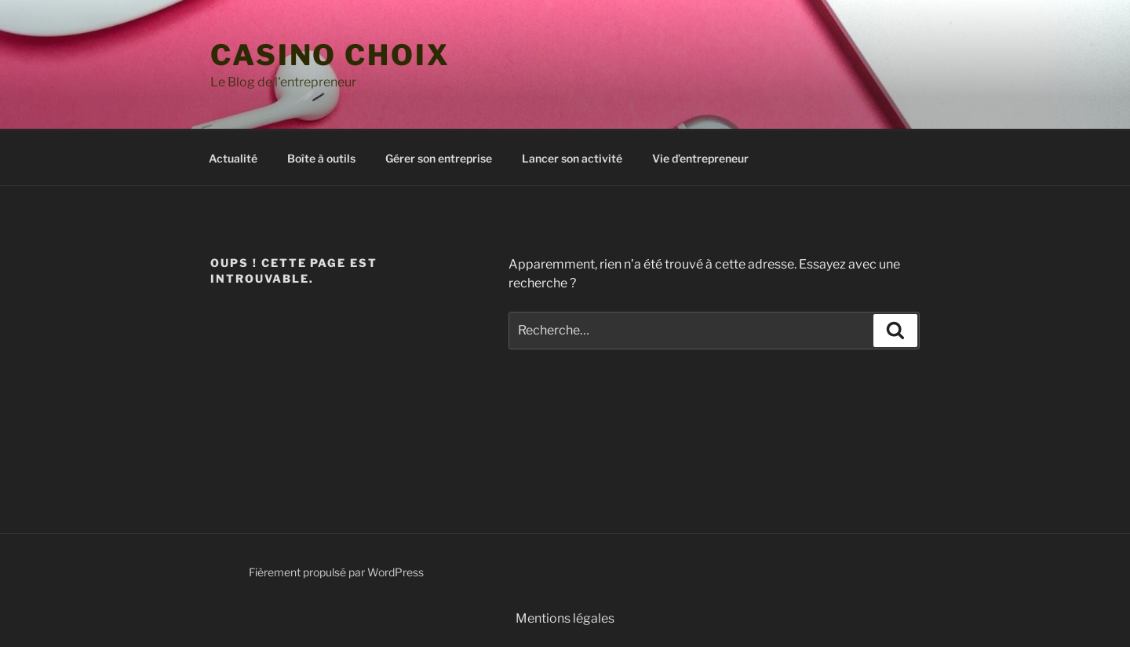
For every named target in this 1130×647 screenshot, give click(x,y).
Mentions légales (565, 618)
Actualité (233, 158)
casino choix (330, 55)
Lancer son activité (572, 158)
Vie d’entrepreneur (700, 158)
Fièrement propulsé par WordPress (336, 572)
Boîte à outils (321, 158)
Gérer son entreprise (438, 158)
